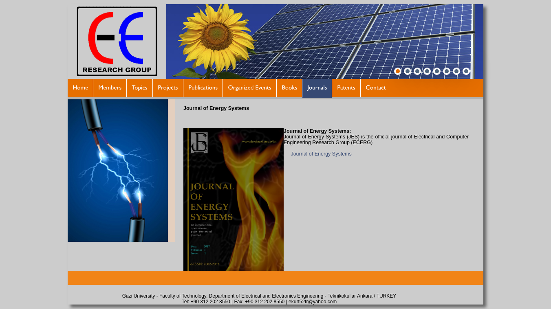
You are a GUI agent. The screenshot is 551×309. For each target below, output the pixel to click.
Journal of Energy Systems (321, 154)
